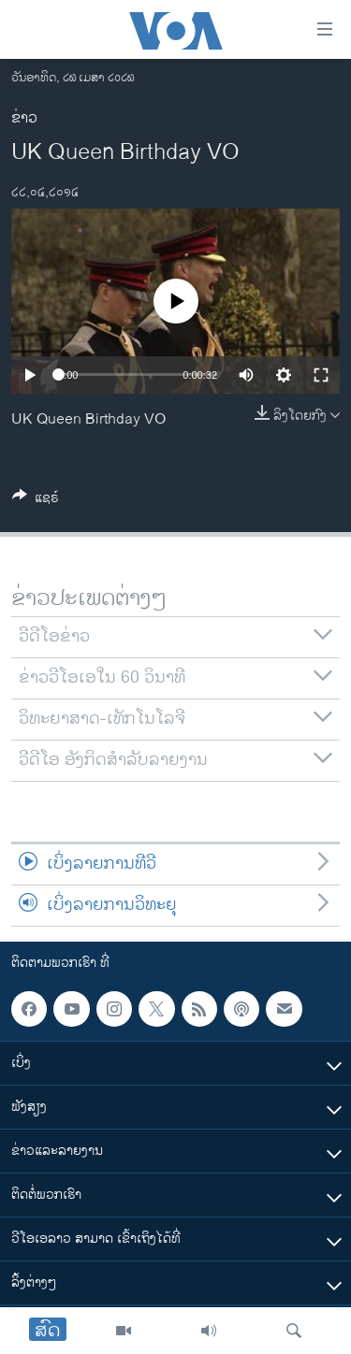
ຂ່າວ (24, 118)
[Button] (35, 500)
